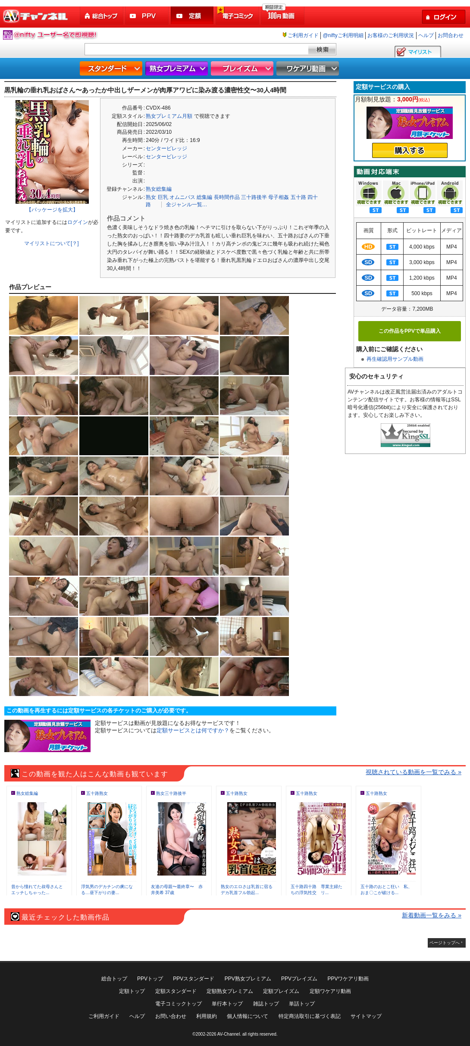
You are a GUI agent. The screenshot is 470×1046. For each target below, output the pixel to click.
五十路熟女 (97, 793)
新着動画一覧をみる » (431, 915)
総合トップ (102, 15)
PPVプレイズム (299, 979)
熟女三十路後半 (171, 793)
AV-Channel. (229, 1034)
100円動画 (283, 15)
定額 (192, 15)
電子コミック (238, 15)
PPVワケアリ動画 (348, 979)
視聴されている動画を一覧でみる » (413, 772)
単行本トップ (227, 1004)
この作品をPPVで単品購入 (410, 331)
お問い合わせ (170, 1016)
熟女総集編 (159, 189)
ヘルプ (426, 35)
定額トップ (132, 991)
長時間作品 (227, 197)
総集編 (204, 197)
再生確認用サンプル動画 (395, 359)
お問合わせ (451, 35)
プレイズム (243, 68)
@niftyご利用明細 (343, 35)
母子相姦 (278, 197)
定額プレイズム (281, 991)
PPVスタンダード (193, 979)
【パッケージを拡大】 (52, 210)
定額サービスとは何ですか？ (193, 730)
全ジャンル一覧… (186, 205)
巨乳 (163, 197)
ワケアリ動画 (308, 68)
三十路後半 (254, 197)
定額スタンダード (176, 991)
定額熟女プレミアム (230, 991)
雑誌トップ (266, 1004)
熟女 (151, 197)
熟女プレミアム (177, 68)
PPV (147, 15)
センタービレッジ (166, 148)
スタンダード (112, 68)
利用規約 (206, 1016)
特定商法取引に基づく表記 (310, 1016)
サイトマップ (366, 1016)
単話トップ (302, 1004)
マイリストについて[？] (51, 243)
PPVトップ (150, 979)
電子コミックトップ (178, 1004)
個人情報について (247, 1016)
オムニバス (182, 197)
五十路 (298, 197)
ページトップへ (444, 942)
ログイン (77, 222)
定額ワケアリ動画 (330, 991)
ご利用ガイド (303, 35)
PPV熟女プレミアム (248, 979)
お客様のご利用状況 (390, 35)
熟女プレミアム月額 (169, 116)
